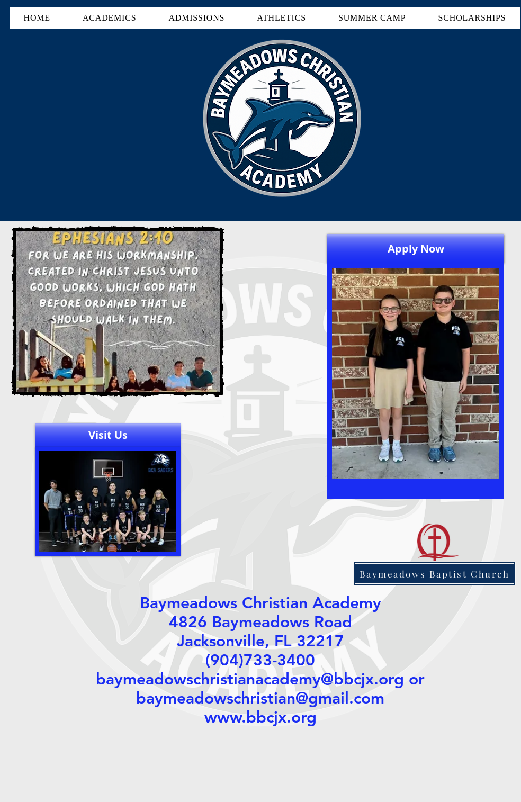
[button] (109, 18)
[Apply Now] (415, 248)
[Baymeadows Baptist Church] (434, 573)
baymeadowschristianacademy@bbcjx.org (250, 679)
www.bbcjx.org (260, 717)
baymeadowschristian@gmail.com (260, 698)
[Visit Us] (108, 435)
